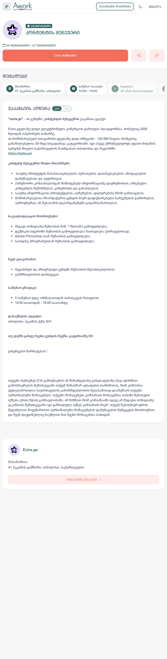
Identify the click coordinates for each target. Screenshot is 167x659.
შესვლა (155, 6)
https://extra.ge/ (20, 153)
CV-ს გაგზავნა (65, 55)
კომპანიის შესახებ (83, 479)
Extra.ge (30, 449)
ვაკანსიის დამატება (115, 6)
